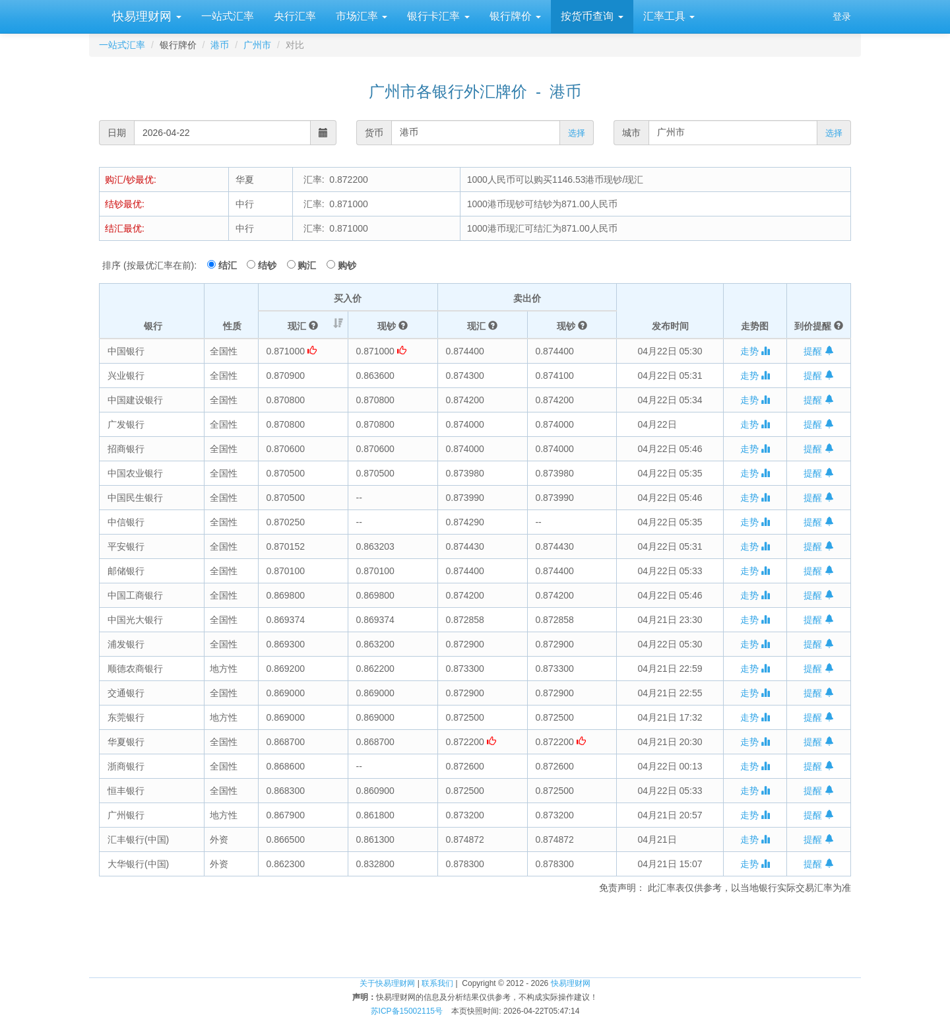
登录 (842, 16)
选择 (576, 133)
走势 (755, 351)
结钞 (271, 265)
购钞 (347, 265)
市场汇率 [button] (361, 16)
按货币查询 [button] (592, 16)
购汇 (311, 265)
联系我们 (437, 983)
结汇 (231, 265)
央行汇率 (295, 16)
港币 (219, 45)
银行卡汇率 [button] (438, 16)
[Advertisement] (475, 934)
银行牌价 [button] (515, 16)
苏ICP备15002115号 (407, 1011)
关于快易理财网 (387, 983)
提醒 (819, 351)
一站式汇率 (227, 16)
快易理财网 (145, 16)
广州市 (257, 45)
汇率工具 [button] (669, 16)
